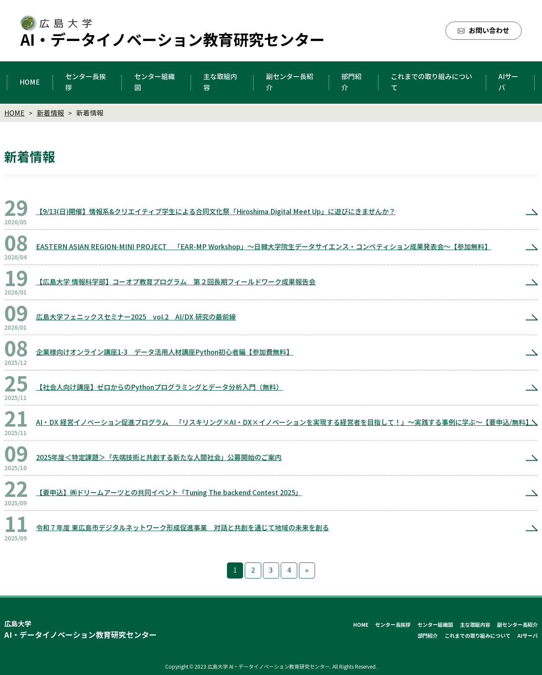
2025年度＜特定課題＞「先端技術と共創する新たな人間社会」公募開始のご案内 (159, 458)
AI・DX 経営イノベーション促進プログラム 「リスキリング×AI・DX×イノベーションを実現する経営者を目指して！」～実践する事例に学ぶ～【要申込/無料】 (284, 423)
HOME (360, 625)
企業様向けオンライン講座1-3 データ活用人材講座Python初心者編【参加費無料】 (164, 352)
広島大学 (80, 631)
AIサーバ (527, 636)
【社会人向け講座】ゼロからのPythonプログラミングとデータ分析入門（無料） (159, 387)
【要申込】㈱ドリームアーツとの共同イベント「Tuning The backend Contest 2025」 (169, 493)
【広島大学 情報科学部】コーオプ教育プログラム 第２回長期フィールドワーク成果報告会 (175, 282)
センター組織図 (435, 625)
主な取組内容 (475, 625)
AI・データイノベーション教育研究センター (172, 40)
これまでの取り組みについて (478, 636)
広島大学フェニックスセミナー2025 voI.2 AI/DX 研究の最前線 (136, 317)
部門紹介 (428, 636)
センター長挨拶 (393, 625)
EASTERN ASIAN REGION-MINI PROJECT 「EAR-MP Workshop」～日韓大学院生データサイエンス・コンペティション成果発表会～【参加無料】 (263, 247)
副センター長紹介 (517, 625)
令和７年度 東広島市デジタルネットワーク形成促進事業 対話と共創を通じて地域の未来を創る (182, 528)
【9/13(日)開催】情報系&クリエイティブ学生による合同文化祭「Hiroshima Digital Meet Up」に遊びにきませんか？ (215, 212)
